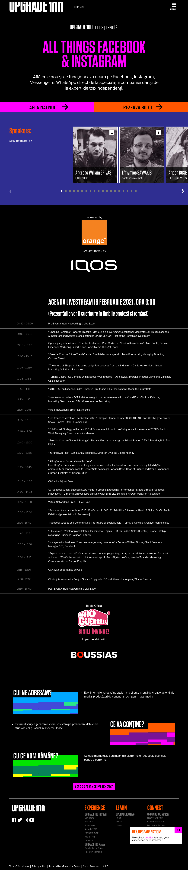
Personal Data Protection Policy (64, 866)
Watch (119, 822)
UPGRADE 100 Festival (96, 814)
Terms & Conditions (19, 866)
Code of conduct (91, 866)
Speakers (89, 818)
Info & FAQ (90, 837)
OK (178, 830)
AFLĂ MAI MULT (48, 107)
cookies (149, 837)
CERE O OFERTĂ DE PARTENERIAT (94, 786)
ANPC (105, 866)
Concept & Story (155, 822)
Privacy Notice (39, 866)
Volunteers (90, 825)
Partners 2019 (92, 833)
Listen (119, 825)
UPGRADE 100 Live (125, 814)
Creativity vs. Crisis (94, 848)
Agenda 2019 (91, 829)
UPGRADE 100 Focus (95, 844)
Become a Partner (156, 825)
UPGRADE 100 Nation (158, 814)
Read (118, 818)
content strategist (142, 174)
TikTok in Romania (93, 852)
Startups (89, 822)
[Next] (182, 191)
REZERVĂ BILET (143, 107)
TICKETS (89, 841)
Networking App (155, 818)
